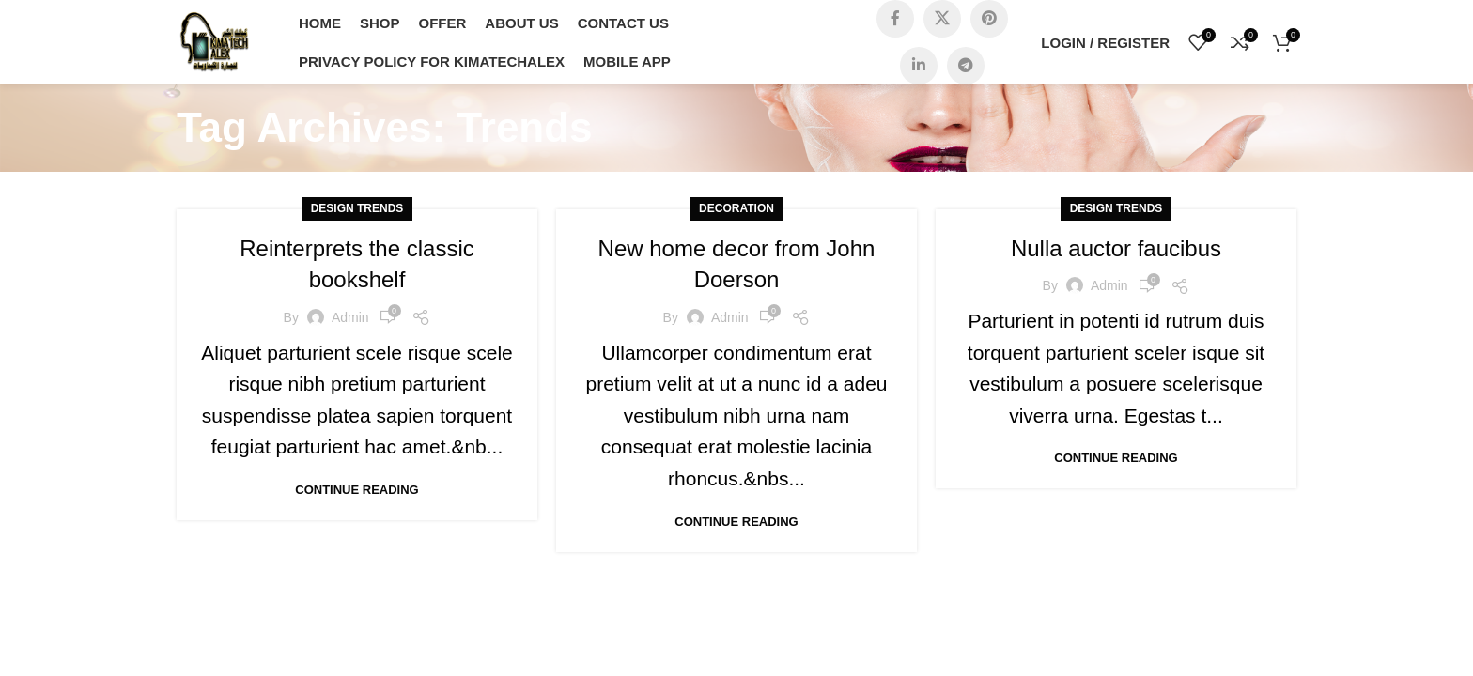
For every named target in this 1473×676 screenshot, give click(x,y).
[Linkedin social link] (919, 65)
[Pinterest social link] (989, 19)
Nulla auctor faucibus (1116, 248)
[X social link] (942, 19)
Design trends (357, 208)
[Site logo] (214, 41)
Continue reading (356, 490)
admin (350, 317)
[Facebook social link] (895, 19)
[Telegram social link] (966, 65)
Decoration (736, 208)
